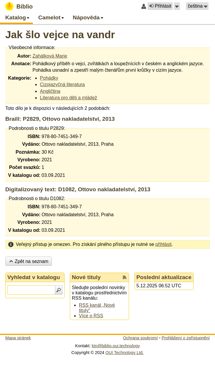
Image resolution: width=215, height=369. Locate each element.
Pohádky (49, 78)
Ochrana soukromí (140, 338)
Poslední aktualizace (164, 277)
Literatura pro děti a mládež (68, 97)
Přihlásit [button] (160, 6)
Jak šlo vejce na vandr (60, 34)
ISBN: (34, 136)
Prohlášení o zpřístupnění (186, 338)
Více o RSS (91, 315)
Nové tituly (86, 277)
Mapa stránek (18, 338)
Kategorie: (19, 78)
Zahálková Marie (50, 55)
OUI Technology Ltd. (125, 352)
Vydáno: (31, 144)
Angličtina (50, 91)
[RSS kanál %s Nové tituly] (124, 277)
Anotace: (21, 63)
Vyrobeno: (28, 159)
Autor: (24, 55)
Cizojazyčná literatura (62, 84)
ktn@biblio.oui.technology (116, 345)
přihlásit (163, 244)
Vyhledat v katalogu (33, 277)
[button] (177, 6)
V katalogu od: (24, 175)
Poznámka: (28, 152)
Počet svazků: (24, 167)
